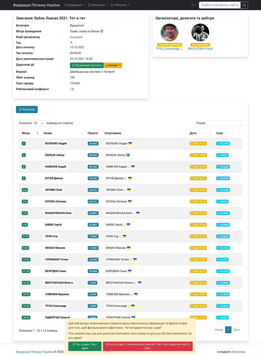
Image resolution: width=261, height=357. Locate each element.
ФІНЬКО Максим (118, 247)
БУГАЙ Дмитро (119, 178)
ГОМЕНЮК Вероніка (122, 294)
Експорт (112, 65)
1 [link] (228, 329)
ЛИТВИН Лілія (118, 189)
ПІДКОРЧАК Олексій (120, 317)
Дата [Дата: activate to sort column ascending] (193, 133)
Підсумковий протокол (87, 65)
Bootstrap (238, 352)
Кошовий (76, 37)
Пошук (219, 123)
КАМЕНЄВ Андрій (120, 166)
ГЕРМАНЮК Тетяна (121, 259)
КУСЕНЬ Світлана (119, 201)
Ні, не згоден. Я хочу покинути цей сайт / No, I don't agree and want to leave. (148, 346)
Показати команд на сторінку (46, 123)
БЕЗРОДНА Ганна (118, 271)
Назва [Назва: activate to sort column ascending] (48, 133)
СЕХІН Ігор (116, 236)
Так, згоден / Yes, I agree (85, 346)
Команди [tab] (27, 109)
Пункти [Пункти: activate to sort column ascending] (93, 133)
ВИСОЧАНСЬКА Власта (123, 282)
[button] (194, 5)
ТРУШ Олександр (168, 48)
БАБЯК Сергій (118, 224)
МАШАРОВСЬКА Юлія (123, 213)
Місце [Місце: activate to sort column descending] (26, 133)
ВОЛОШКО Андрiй (119, 143)
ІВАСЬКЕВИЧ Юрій (200, 48)
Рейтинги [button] (118, 5)
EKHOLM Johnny (118, 155)
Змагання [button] (96, 5)
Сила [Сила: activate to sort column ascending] (219, 133)
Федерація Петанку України (36, 5)
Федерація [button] (73, 5)
